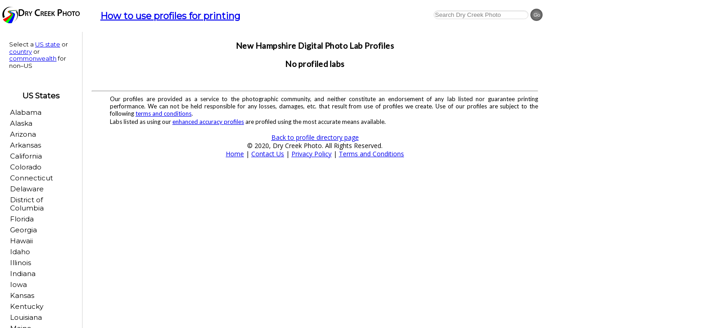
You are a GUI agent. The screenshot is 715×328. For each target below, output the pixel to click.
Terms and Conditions (371, 153)
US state (47, 44)
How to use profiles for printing (170, 15)
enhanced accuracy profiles (208, 121)
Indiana (23, 273)
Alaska (21, 123)
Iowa (18, 284)
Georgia (23, 230)
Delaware (27, 188)
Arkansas (25, 145)
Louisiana (26, 317)
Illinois (20, 262)
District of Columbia (27, 203)
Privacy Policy (311, 153)
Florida (22, 219)
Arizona (23, 134)
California (26, 156)
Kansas (22, 295)
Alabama (25, 112)
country (20, 51)
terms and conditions (163, 113)
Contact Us (267, 153)
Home (235, 153)
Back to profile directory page (315, 137)
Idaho (20, 251)
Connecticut (31, 178)
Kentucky (26, 306)
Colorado (25, 167)
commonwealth (33, 58)
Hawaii (21, 240)
